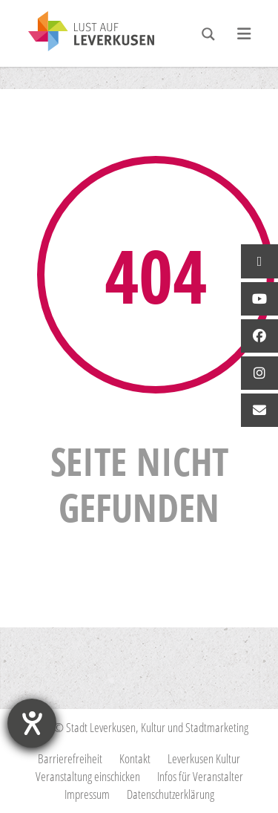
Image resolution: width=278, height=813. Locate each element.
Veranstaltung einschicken (88, 776)
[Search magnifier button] (208, 34)
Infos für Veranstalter (200, 776)
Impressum (87, 794)
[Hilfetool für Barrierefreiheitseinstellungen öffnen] (31, 723)
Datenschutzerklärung (170, 794)
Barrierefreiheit (70, 758)
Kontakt (134, 758)
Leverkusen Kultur (204, 758)
